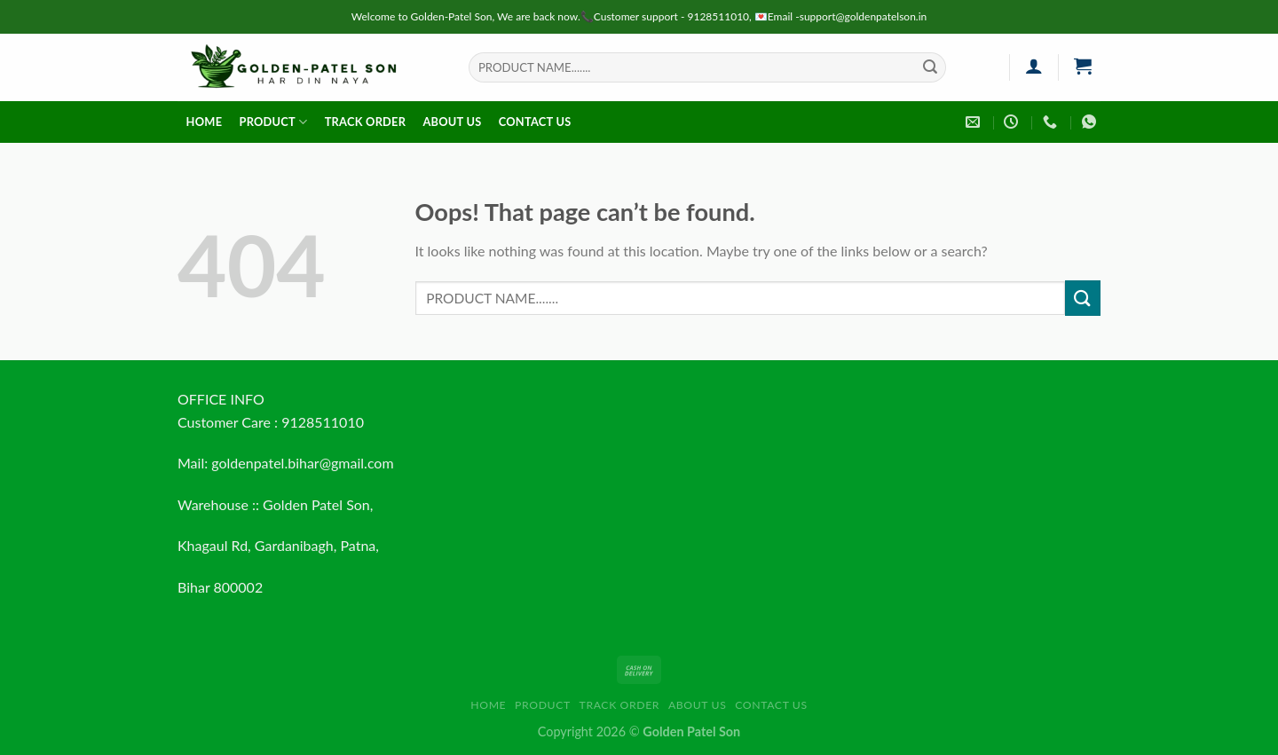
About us (451, 121)
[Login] (1033, 65)
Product (273, 122)
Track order (365, 121)
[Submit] (930, 67)
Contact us (535, 121)
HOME (204, 121)
